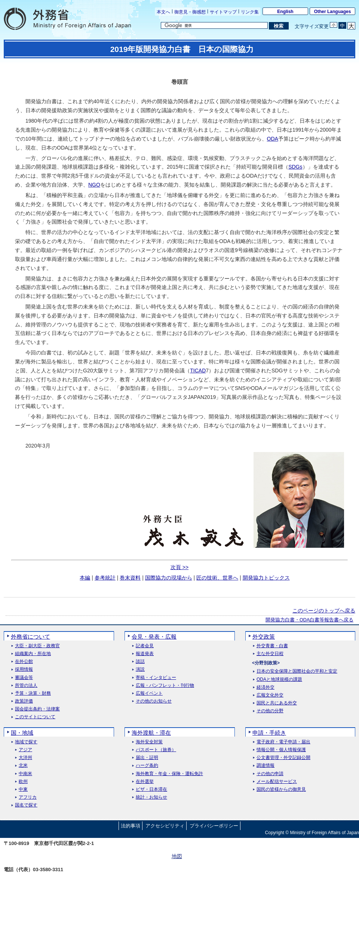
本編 (85, 578)
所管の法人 (26, 685)
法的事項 (130, 826)
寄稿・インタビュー (156, 677)
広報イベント (149, 693)
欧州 (23, 781)
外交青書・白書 (272, 645)
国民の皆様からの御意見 (281, 789)
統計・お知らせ (151, 797)
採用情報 (24, 669)
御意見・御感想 (190, 12)
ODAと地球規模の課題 (279, 679)
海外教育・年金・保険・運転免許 (169, 773)
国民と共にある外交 (277, 703)
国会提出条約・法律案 (37, 709)
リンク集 (250, 12)
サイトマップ (223, 12)
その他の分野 (270, 711)
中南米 (25, 773)
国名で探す (26, 805)
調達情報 (265, 765)
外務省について (30, 636)
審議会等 (24, 677)
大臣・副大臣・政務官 (37, 645)
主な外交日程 (270, 653)
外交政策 (263, 636)
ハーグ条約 (147, 765)
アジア (25, 749)
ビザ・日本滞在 (151, 789)
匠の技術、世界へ (217, 578)
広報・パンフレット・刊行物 (165, 685)
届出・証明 (147, 757)
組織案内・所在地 (33, 653)
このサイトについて (35, 717)
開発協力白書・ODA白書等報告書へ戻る (309, 620)
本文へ (163, 12)
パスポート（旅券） (156, 749)
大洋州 (25, 757)
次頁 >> (179, 567)
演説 (140, 669)
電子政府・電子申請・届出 (283, 742)
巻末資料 (130, 578)
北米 (23, 765)
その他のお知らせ (154, 701)
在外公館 (24, 661)
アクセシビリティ (164, 826)
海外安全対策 (149, 742)
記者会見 (145, 645)
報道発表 (145, 653)
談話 (140, 661)
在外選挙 (145, 781)
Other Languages (332, 11)
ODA (272, 139)
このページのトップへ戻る (323, 611)
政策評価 (24, 701)
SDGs (295, 167)
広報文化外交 (270, 695)
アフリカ (28, 797)
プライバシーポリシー (214, 826)
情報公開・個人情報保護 (281, 749)
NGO (94, 185)
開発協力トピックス (266, 578)
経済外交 (265, 687)
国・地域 (22, 732)
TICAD (198, 371)
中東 (23, 789)
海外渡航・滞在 (151, 732)
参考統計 (105, 578)
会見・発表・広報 (154, 636)
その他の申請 (270, 773)
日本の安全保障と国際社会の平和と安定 (297, 671)
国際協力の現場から (168, 578)
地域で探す (26, 742)
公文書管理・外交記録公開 (283, 757)
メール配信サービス (277, 781)
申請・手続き (269, 732)
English (285, 11)
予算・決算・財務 (33, 693)
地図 (177, 856)
